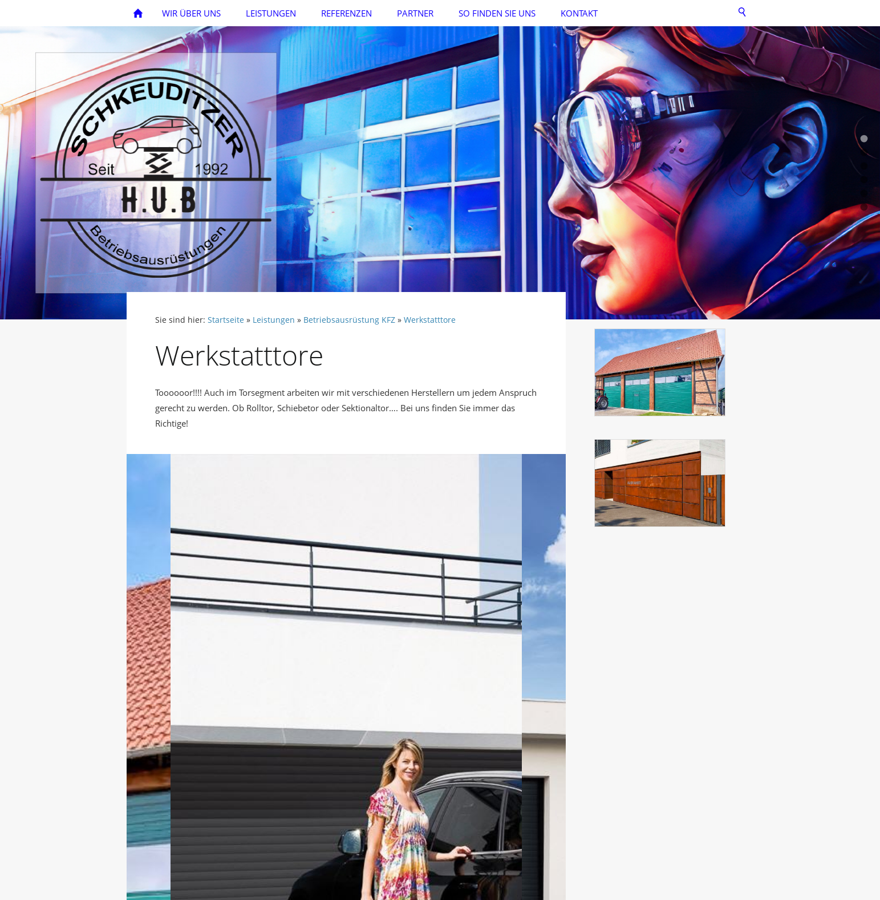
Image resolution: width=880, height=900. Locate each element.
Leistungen (274, 320)
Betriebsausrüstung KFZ (349, 320)
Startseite (226, 320)
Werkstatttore (430, 320)
